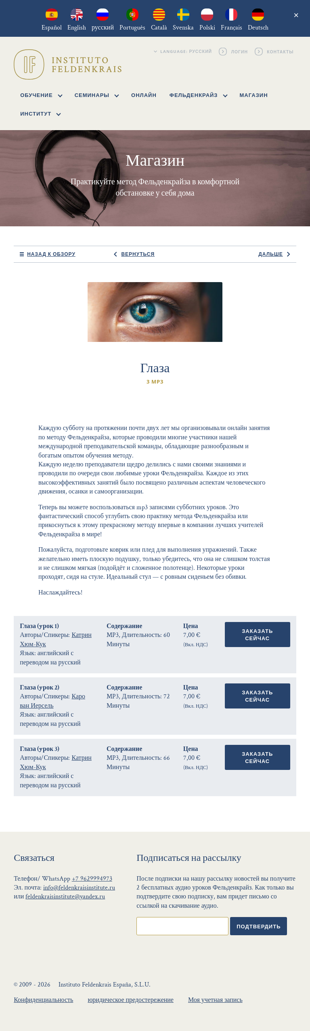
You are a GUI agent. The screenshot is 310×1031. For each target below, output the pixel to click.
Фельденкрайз (198, 95)
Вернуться (138, 254)
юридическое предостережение (131, 1000)
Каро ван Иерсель (52, 701)
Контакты (281, 51)
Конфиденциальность (43, 1000)
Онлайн (144, 95)
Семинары (97, 95)
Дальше (270, 254)
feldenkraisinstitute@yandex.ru (65, 896)
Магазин (254, 95)
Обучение (41, 95)
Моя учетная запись (215, 1000)
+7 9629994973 (92, 879)
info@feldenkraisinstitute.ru (79, 887)
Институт (40, 113)
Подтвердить (259, 926)
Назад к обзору (51, 254)
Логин (240, 51)
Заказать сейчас (257, 634)
